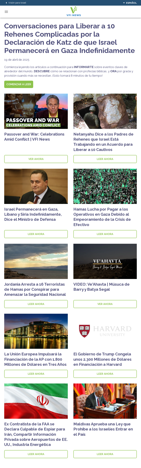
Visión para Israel (15, 3)
